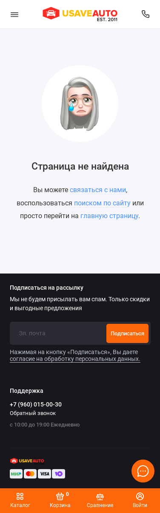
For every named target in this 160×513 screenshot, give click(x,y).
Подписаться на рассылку (46, 288)
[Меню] (14, 14)
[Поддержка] (145, 14)
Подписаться (127, 333)
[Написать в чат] (142, 470)
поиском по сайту (102, 203)
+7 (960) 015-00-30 (36, 404)
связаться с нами (98, 190)
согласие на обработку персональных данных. (75, 358)
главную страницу (109, 216)
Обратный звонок (33, 413)
